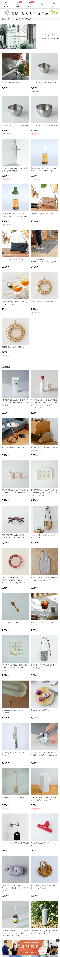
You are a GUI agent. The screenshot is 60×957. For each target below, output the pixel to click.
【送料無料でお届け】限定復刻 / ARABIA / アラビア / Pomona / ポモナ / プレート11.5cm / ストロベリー (15, 580)
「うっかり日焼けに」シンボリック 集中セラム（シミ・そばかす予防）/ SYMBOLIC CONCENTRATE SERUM (15, 933)
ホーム (6, 6)
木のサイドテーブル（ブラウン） (13, 447)
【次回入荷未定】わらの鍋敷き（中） (14, 347)
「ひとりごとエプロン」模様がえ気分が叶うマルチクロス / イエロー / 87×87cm (15, 667)
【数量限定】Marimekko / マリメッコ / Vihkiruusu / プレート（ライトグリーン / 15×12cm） (44, 492)
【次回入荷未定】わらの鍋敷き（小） (43, 301)
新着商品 (18, 6)
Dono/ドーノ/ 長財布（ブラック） (13, 259)
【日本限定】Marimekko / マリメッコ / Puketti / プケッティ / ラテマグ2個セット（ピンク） (15, 492)
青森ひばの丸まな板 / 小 (40, 710)
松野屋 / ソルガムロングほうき (13, 797)
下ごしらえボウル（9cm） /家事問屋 (43, 82)
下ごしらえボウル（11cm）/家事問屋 (15, 125)
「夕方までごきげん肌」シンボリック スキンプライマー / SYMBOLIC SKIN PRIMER (15, 402)
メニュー (54, 6)
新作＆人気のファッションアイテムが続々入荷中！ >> (19, 19)
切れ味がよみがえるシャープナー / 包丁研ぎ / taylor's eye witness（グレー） (44, 755)
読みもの (30, 6)
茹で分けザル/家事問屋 (10, 82)
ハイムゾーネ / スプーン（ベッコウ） (15, 622)
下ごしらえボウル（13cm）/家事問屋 (44, 125)
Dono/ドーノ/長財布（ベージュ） (42, 213)
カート (42, 6)
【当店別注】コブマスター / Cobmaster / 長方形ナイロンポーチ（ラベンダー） (15, 888)
